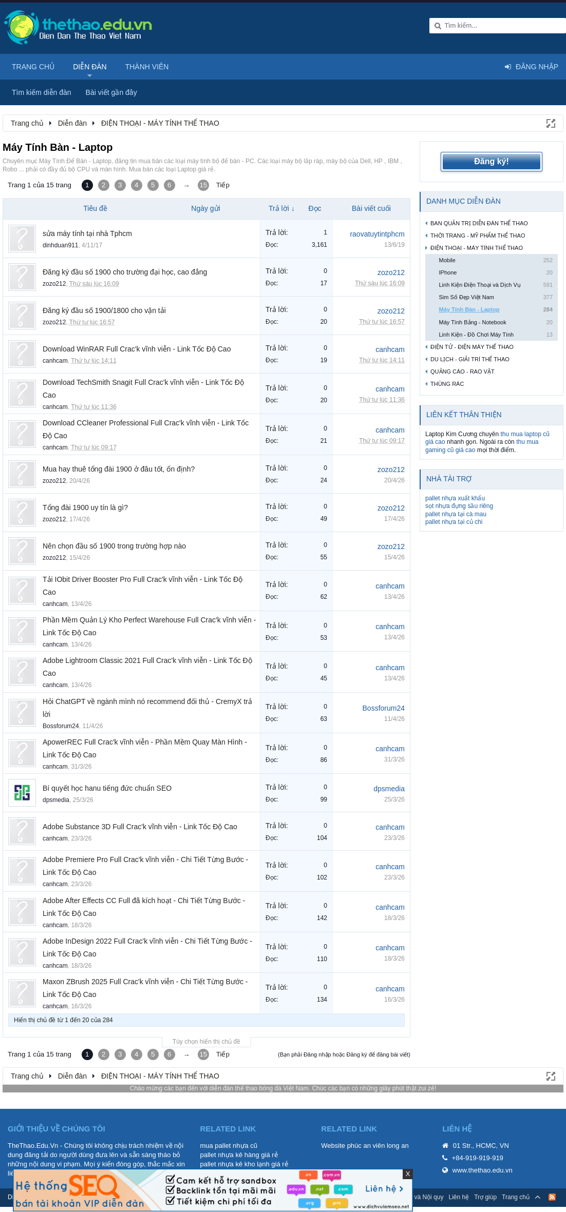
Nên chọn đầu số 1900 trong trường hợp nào (114, 546)
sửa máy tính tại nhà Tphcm (87, 233)
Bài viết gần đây (111, 92)
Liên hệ (458, 1197)
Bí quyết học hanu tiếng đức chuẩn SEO (107, 788)
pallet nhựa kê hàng (229, 1155)
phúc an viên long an (378, 1145)
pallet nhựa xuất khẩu (455, 498)
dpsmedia (56, 800)
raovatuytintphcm (377, 234)
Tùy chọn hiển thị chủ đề (206, 1041)
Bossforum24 (61, 726)
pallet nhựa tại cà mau (455, 514)
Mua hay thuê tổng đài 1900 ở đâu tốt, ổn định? (119, 469)
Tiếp (223, 185)
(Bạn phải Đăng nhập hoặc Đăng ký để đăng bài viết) (344, 1054)
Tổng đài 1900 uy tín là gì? (85, 507)
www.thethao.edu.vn (482, 1170)
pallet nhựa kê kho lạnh (234, 1164)
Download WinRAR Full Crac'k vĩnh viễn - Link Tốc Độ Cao (137, 349)
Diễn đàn (90, 67)
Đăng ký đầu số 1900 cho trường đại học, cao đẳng (125, 272)
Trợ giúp (485, 1197)
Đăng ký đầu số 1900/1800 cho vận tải (104, 310)
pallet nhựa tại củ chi (453, 521)
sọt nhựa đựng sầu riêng (459, 506)
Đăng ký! (491, 161)
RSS (552, 1197)
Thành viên (147, 67)
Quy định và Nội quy (416, 1197)
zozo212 (54, 283)
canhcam (55, 360)
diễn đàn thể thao (233, 1088)
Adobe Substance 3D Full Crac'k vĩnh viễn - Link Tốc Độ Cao (140, 827)
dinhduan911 (60, 245)
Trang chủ (33, 67)
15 (203, 185)
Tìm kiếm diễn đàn (41, 92)
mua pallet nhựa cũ (228, 1145)
